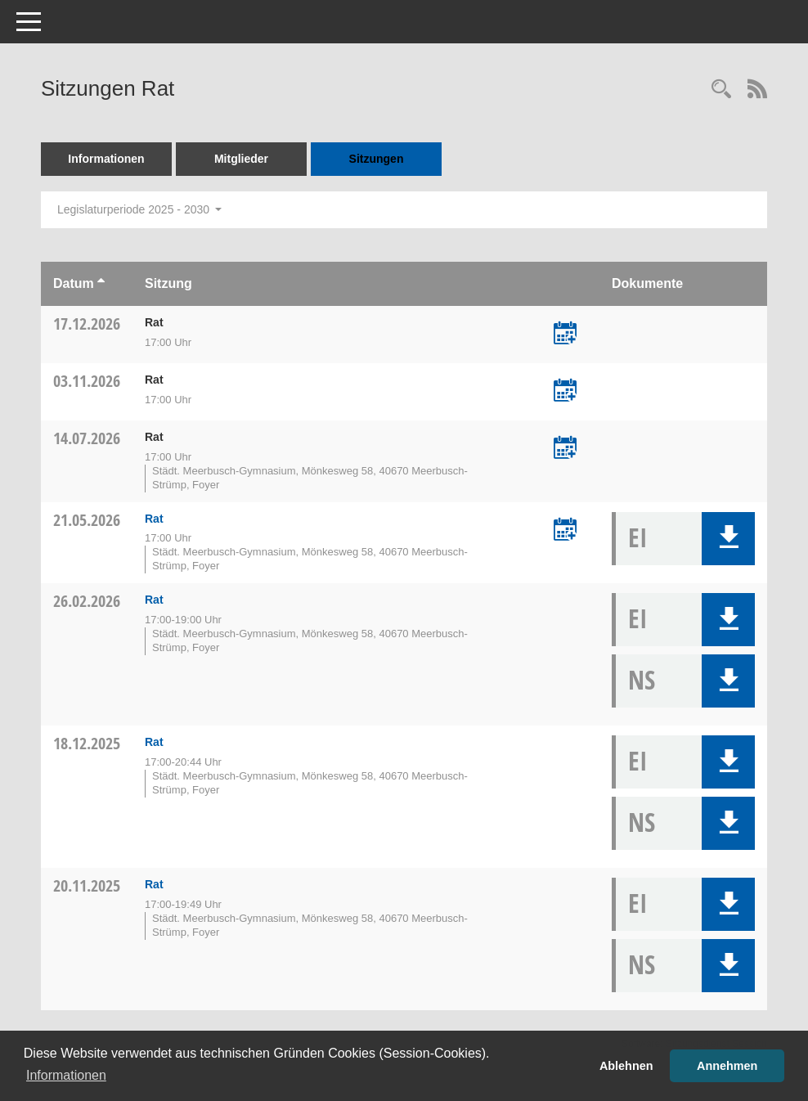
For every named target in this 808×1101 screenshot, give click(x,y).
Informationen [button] (66, 1075)
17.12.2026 (86, 323)
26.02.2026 (86, 601)
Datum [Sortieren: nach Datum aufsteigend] (73, 283)
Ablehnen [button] (626, 1065)
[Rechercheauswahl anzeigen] (721, 90)
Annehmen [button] (727, 1065)
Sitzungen (376, 158)
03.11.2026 (86, 381)
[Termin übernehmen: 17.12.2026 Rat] (565, 334)
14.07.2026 (86, 438)
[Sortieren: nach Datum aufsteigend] (101, 283)
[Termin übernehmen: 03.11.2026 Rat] (565, 392)
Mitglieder (241, 158)
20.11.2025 (86, 885)
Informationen (106, 158)
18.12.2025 (86, 743)
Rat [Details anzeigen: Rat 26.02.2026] (154, 599)
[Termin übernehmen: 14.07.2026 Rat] (565, 449)
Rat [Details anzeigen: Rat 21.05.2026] (154, 518)
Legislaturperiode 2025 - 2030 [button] (139, 209)
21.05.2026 (86, 520)
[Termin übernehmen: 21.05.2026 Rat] (565, 531)
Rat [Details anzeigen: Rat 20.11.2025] (154, 884)
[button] (728, 538)
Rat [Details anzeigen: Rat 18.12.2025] (154, 741)
